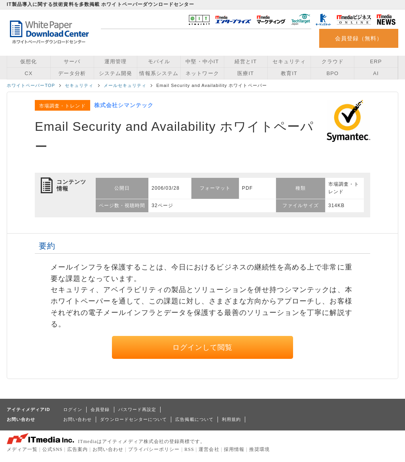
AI (376, 73)
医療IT (245, 73)
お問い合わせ (77, 419)
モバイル (159, 61)
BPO (332, 73)
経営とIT (246, 61)
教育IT (289, 73)
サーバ (72, 61)
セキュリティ (289, 61)
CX (28, 73)
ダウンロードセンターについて (133, 419)
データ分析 (72, 73)
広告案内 (77, 449)
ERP (376, 61)
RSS (189, 449)
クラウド (333, 61)
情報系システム (158, 73)
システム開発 (115, 73)
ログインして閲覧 (202, 347)
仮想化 (28, 61)
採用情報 (234, 449)
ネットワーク (202, 73)
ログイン (72, 409)
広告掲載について (194, 419)
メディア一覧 (22, 449)
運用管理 (115, 61)
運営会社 (209, 449)
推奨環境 (259, 449)
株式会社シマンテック (124, 105)
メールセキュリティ (125, 85)
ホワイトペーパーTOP (31, 85)
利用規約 (231, 419)
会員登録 (100, 409)
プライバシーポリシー (154, 449)
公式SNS (52, 449)
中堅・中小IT (202, 61)
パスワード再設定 (137, 409)
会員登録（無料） (359, 38)
